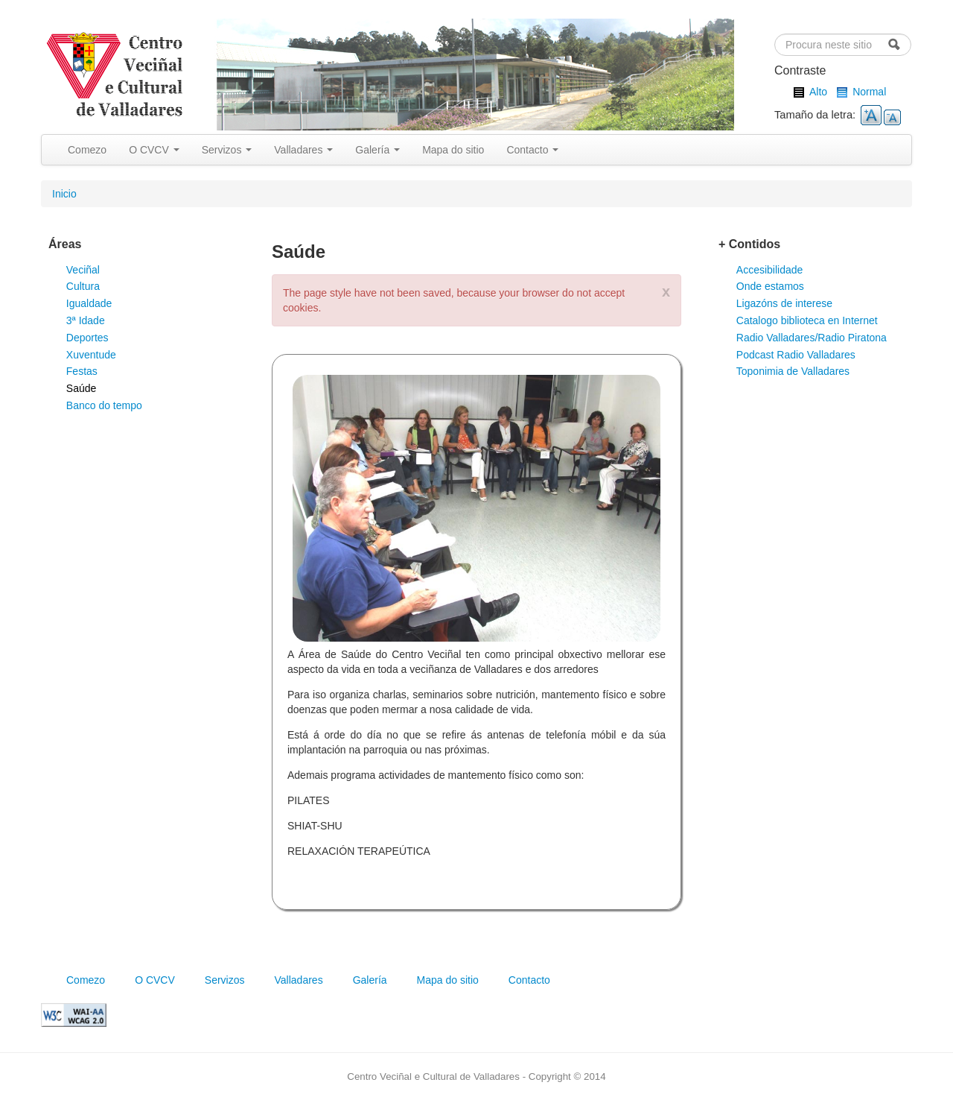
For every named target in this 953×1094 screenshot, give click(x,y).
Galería (377, 150)
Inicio (64, 194)
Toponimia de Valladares (793, 371)
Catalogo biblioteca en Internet (807, 320)
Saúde (81, 388)
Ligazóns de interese (784, 303)
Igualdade (89, 303)
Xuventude (91, 355)
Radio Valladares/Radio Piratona (811, 338)
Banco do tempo (104, 405)
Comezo (87, 150)
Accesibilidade (769, 270)
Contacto (532, 150)
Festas (82, 371)
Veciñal (83, 270)
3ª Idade (85, 320)
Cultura (83, 286)
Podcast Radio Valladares (795, 355)
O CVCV (154, 150)
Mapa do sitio (453, 150)
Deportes (87, 338)
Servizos (227, 150)
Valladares (303, 150)
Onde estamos (770, 286)
